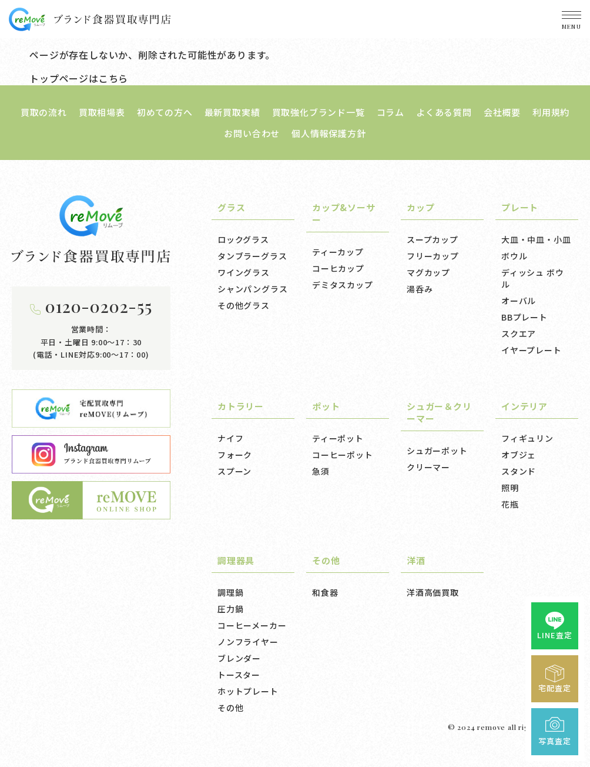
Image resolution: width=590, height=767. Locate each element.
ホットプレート (248, 691)
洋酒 (416, 560)
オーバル (518, 300)
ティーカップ (338, 252)
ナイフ (230, 438)
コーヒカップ (338, 268)
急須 (321, 471)
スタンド (518, 471)
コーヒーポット (342, 455)
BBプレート (524, 317)
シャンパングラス (252, 289)
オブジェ (518, 455)
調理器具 (235, 560)
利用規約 (550, 112)
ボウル (514, 256)
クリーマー (428, 467)
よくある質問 (444, 112)
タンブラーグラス (252, 256)
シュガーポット (437, 450)
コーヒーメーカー (251, 625)
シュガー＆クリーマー (439, 412)
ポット (326, 406)
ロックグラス (243, 239)
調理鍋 (230, 592)
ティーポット (338, 438)
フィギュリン (527, 438)
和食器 (325, 592)
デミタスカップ (342, 285)
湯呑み (420, 289)
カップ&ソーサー (344, 213)
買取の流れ (44, 112)
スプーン (234, 471)
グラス (231, 207)
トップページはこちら (78, 78)
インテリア (524, 406)
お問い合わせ (252, 133)
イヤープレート (531, 350)
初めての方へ (165, 112)
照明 (510, 487)
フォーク (234, 455)
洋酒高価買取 (433, 592)
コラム (390, 112)
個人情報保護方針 (328, 133)
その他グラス (243, 305)
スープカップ (432, 239)
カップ (420, 207)
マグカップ (428, 272)
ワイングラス (243, 272)
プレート (519, 207)
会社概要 (502, 112)
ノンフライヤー (248, 642)
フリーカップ (433, 256)
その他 (230, 707)
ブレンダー (239, 658)
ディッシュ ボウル (532, 278)
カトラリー (240, 406)
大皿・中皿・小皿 (536, 239)
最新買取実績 (232, 112)
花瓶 (510, 504)
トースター (238, 675)
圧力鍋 (230, 609)
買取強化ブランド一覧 (318, 112)
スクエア (518, 333)
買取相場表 (102, 112)
